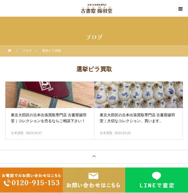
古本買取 (17, 133)
